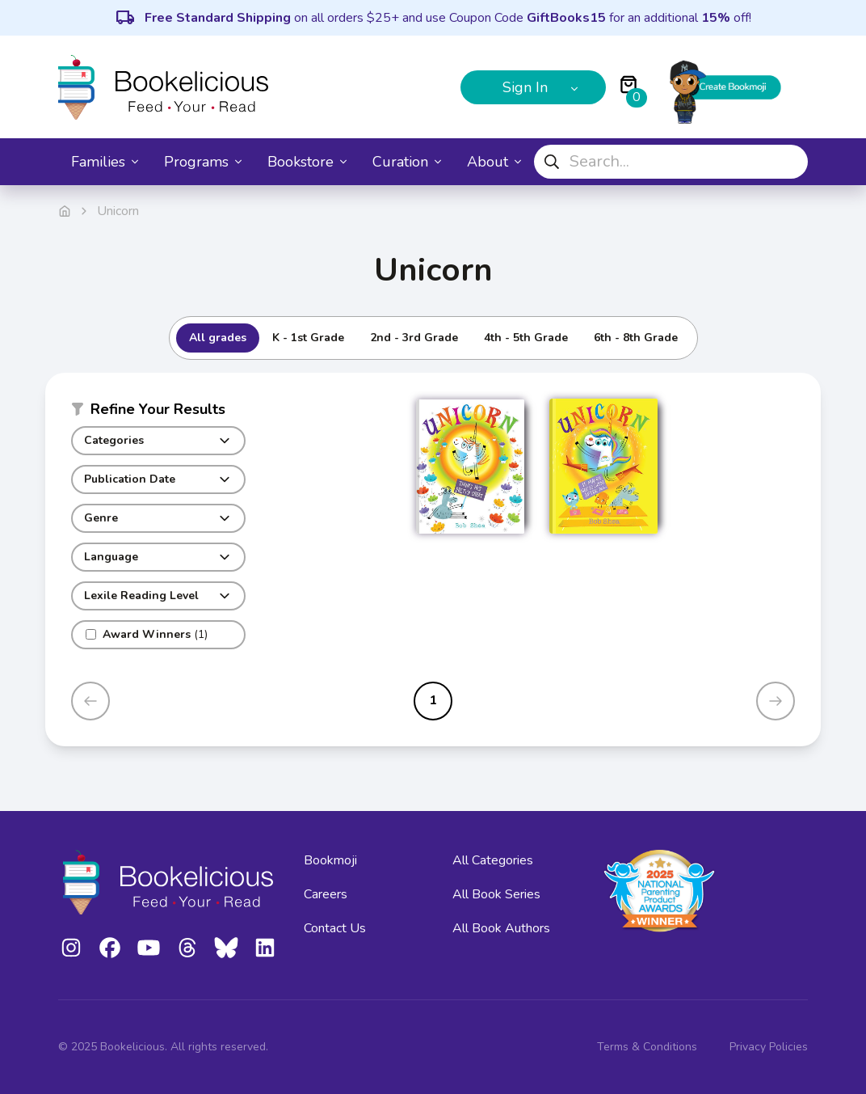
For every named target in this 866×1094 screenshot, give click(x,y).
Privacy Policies (768, 1046)
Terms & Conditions (647, 1046)
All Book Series (496, 894)
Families (104, 161)
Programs (203, 161)
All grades (217, 337)
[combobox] (671, 162)
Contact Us (335, 928)
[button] (158, 412)
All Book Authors (501, 928)
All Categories (492, 860)
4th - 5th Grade (526, 337)
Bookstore (307, 161)
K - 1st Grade (308, 337)
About (494, 161)
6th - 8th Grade (636, 337)
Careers (325, 894)
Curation (406, 161)
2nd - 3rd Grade (414, 337)
